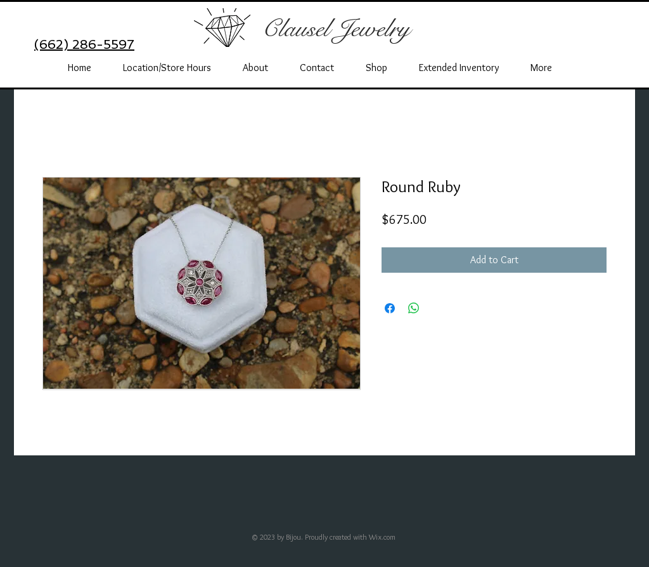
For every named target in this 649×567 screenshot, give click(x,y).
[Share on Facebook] (389, 308)
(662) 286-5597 (84, 44)
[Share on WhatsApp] (413, 308)
